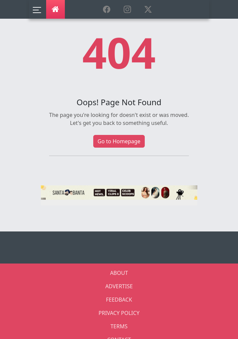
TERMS (118, 326)
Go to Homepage (119, 141)
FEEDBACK (119, 299)
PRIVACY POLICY (119, 313)
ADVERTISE (119, 286)
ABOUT (119, 273)
